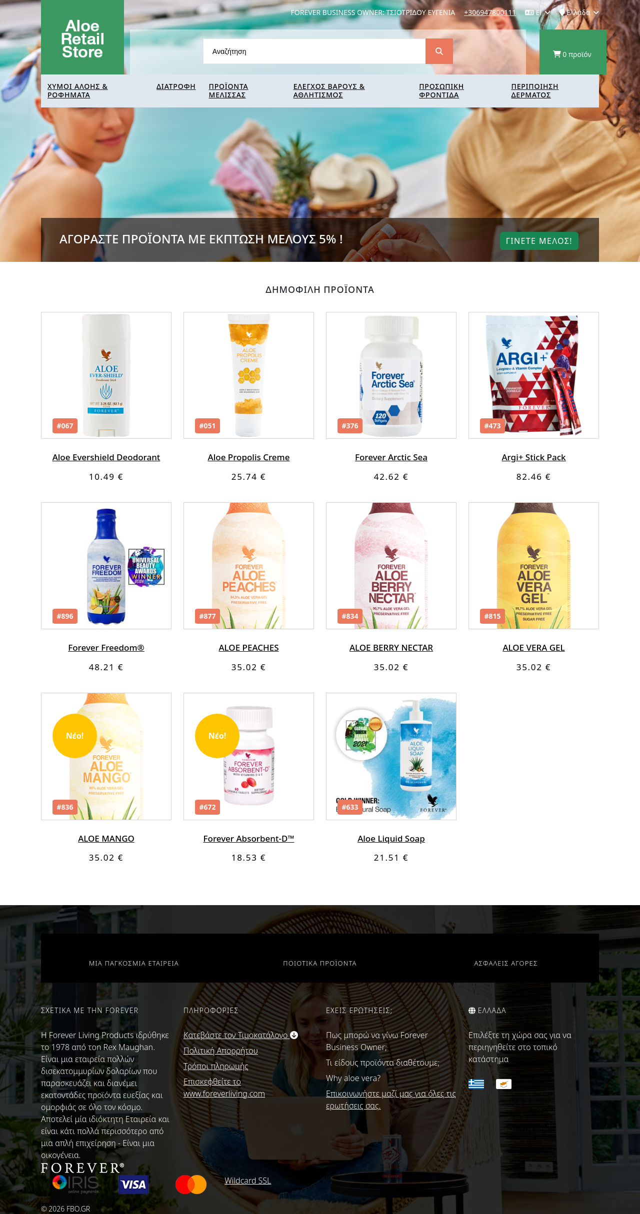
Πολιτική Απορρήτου (221, 1050)
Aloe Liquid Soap (391, 838)
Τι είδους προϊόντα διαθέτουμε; (383, 1062)
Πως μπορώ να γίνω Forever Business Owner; (377, 1041)
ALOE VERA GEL (533, 647)
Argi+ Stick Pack (534, 457)
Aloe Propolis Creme (249, 457)
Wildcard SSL (247, 1180)
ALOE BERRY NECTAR (391, 647)
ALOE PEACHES (248, 647)
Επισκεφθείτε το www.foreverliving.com (224, 1087)
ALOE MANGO (106, 838)
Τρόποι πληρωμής (216, 1066)
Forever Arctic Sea (391, 457)
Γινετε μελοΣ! (539, 240)
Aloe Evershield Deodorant (106, 457)
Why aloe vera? (353, 1078)
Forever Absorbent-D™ (249, 838)
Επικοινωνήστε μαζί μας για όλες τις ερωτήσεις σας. (391, 1099)
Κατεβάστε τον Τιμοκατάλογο (241, 1035)
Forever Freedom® (106, 647)
